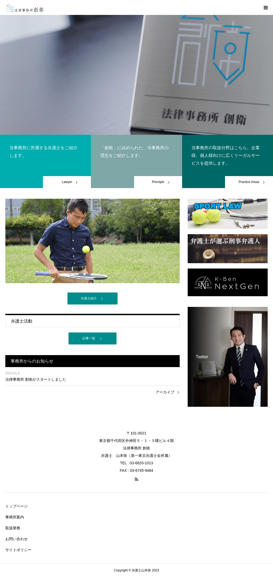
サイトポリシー (18, 550)
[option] (136, 75)
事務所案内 (14, 517)
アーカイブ (165, 392)
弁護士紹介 (89, 298)
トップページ (16, 506)
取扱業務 (12, 528)
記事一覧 (88, 338)
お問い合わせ (16, 539)
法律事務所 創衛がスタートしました (35, 379)
